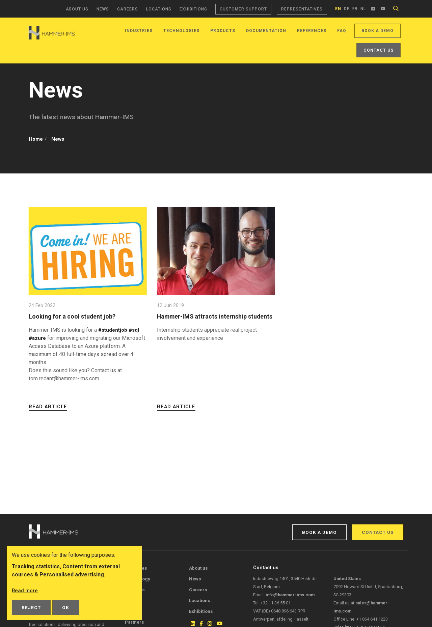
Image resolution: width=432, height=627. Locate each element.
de (347, 8)
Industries (139, 30)
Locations (158, 9)
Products (222, 30)
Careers (127, 9)
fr (355, 8)
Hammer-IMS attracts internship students (205, 320)
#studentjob (113, 330)
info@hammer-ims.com (290, 594)
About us (77, 9)
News (103, 9)
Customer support (243, 9)
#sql (136, 330)
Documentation (266, 30)
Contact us (378, 50)
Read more (25, 590)
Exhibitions (193, 9)
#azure (38, 338)
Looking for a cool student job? (75, 316)
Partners (134, 622)
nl (363, 8)
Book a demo (377, 30)
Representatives (302, 9)
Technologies (181, 30)
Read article (48, 407)
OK (65, 607)
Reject (31, 607)
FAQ (341, 30)
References (311, 30)
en (338, 8)
